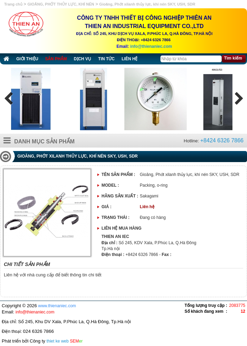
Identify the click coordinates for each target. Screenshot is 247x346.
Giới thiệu (27, 58)
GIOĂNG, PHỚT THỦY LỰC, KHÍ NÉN (60, 4)
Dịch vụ (82, 58)
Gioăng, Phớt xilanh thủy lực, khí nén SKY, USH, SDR (147, 4)
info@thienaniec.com (151, 46)
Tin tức (106, 58)
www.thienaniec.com (57, 305)
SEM (76, 341)
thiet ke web (57, 341)
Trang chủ (14, 4)
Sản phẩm (56, 58)
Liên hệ (130, 58)
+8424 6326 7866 (222, 140)
